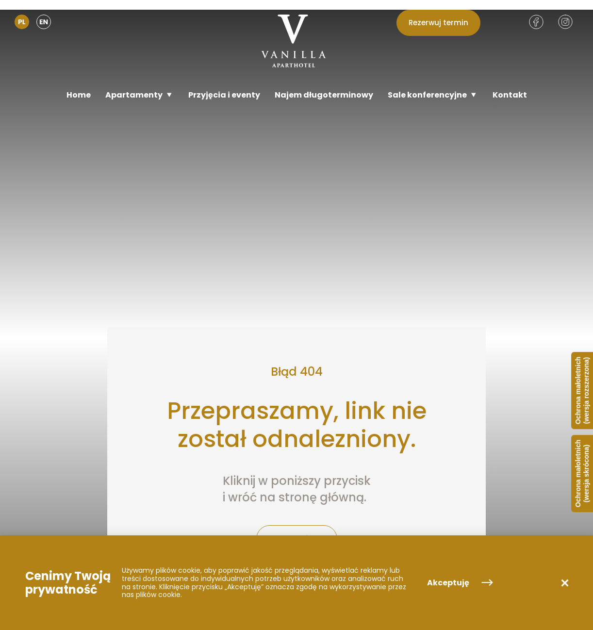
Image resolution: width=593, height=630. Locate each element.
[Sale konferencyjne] (433, 95)
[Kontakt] (510, 95)
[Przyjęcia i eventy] (224, 95)
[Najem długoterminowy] (324, 95)
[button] (565, 583)
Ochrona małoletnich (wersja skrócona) (582, 473)
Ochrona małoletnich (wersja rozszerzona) (582, 390)
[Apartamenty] (139, 95)
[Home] (78, 95)
